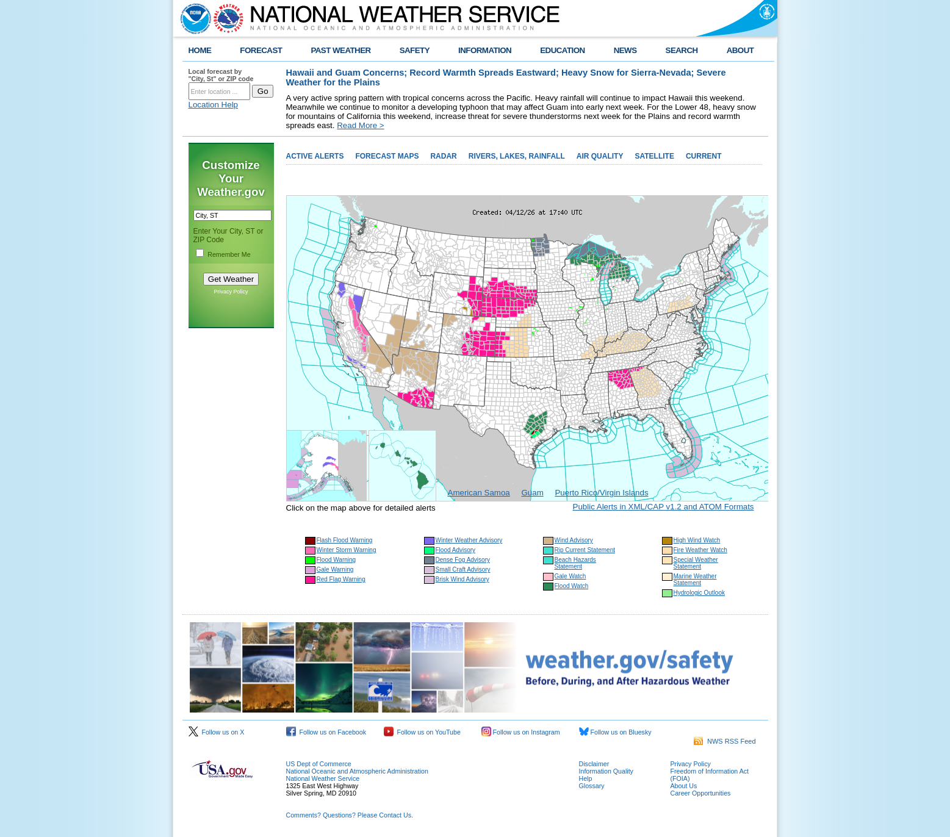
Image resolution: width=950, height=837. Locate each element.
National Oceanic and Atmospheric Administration (357, 771)
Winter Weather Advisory (469, 540)
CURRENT (704, 156)
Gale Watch (570, 576)
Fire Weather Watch (700, 550)
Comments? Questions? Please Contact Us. (349, 815)
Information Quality (606, 771)
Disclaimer (594, 763)
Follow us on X (217, 732)
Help (585, 778)
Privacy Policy (231, 292)
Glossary (592, 785)
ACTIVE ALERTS (315, 156)
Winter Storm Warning (346, 550)
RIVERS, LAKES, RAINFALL (517, 156)
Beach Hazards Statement (575, 563)
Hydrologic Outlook (699, 592)
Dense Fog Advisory (463, 559)
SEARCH (682, 50)
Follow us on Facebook (326, 732)
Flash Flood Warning (345, 540)
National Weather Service (323, 778)
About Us (684, 785)
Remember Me (228, 254)
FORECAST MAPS (387, 156)
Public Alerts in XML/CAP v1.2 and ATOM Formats (663, 506)
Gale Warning (335, 569)
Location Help (214, 104)
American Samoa (479, 492)
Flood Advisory (456, 550)
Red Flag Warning (341, 579)
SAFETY (415, 50)
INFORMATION (484, 50)
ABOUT (740, 50)
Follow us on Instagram (520, 732)
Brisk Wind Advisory (462, 579)
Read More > (360, 125)
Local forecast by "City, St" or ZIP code (221, 75)
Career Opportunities (701, 793)
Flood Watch (572, 586)
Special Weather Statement (696, 563)
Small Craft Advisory (463, 569)
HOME (200, 50)
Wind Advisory (574, 540)
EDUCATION (562, 50)
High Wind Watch (697, 540)
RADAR (443, 156)
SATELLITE (654, 156)
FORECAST (261, 50)
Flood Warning (336, 559)
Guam (532, 492)
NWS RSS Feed (725, 741)
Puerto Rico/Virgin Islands (601, 492)
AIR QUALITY (600, 156)
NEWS (625, 50)
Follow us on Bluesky (615, 732)
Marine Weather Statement (695, 579)
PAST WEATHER (340, 50)
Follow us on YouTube (422, 732)
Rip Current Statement (585, 550)
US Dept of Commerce (318, 763)
